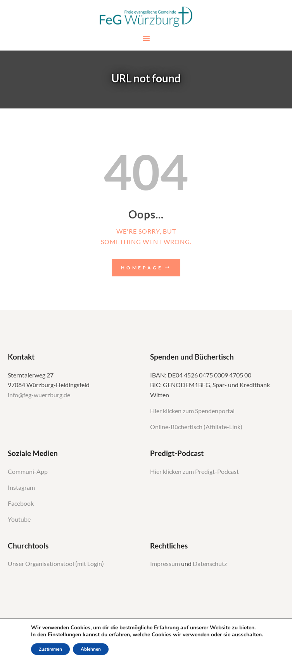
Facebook (21, 503)
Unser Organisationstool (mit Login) (56, 563)
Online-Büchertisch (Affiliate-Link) (196, 426)
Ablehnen (91, 649)
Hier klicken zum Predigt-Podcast (194, 471)
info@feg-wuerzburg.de (39, 394)
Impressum (165, 563)
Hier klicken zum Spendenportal (192, 410)
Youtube (19, 519)
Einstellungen (64, 634)
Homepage (142, 268)
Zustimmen (50, 649)
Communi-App (28, 471)
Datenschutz (210, 563)
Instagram (22, 487)
